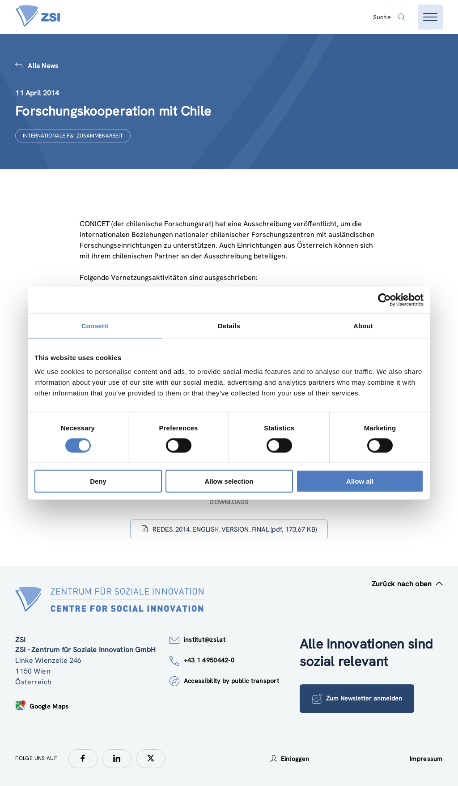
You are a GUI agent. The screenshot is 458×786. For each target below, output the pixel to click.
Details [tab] (229, 325)
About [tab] (363, 325)
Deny (98, 481)
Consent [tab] (95, 325)
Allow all (359, 481)
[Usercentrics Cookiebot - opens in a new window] (384, 299)
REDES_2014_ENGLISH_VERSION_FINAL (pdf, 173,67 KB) (229, 529)
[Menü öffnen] (430, 17)
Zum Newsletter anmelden (357, 699)
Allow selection (228, 481)
